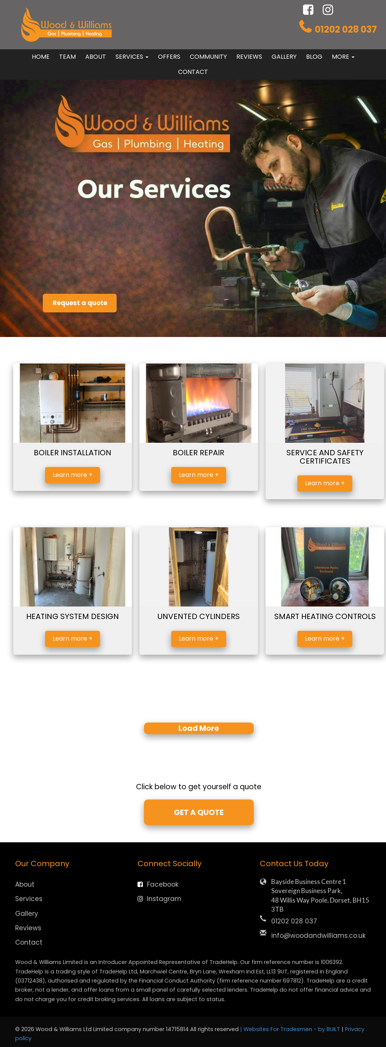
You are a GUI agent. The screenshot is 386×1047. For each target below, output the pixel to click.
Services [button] (132, 56)
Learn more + (72, 474)
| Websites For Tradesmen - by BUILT (291, 1029)
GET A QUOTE (198, 812)
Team (67, 56)
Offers (169, 56)
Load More (198, 728)
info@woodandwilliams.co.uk (318, 935)
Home (41, 56)
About (95, 56)
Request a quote (86, 301)
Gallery (284, 56)
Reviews (249, 56)
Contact (193, 71)
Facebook (158, 884)
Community (208, 56)
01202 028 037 (346, 29)
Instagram (159, 898)
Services (28, 898)
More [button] (343, 56)
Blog (314, 56)
